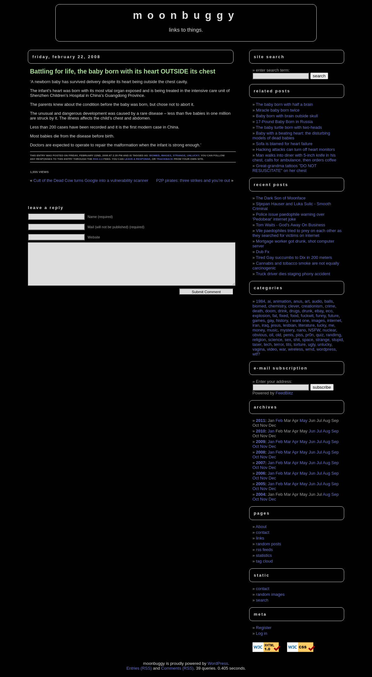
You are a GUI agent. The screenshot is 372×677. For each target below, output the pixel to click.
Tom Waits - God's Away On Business (290, 224)
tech (268, 344)
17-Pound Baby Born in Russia (284, 121)
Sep (335, 431)
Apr (295, 441)
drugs (294, 310)
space (307, 339)
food (294, 315)
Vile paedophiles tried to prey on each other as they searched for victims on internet (297, 233)
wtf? (256, 354)
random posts (268, 543)
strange (179, 155)
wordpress (326, 349)
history (282, 320)
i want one (299, 320)
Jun (312, 431)
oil (271, 334)
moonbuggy (186, 15)
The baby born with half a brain (284, 104)
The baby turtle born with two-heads (289, 127)
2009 (260, 441)
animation (282, 301)
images (166, 155)
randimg (333, 334)
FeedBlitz (284, 393)
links (260, 538)
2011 (260, 420)
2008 (260, 452)
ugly (311, 344)
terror (278, 344)
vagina (258, 349)
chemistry (277, 306)
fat (274, 315)
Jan (271, 431)
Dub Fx (262, 251)
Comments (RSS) (177, 668)
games (258, 320)
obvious (259, 334)
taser (256, 344)
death (257, 310)
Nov (263, 446)
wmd (309, 349)
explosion (261, 315)
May (304, 420)
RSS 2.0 (98, 159)
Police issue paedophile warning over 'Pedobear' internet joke (288, 217)
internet (334, 320)
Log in (261, 633)
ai (269, 301)
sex (288, 339)
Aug (326, 431)
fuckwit (307, 315)
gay (270, 320)
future (333, 315)
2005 (260, 483)
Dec (272, 446)
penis (288, 334)
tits (288, 344)
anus (297, 301)
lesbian (289, 325)
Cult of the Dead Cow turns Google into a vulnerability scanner (91, 180)
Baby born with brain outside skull (287, 115)
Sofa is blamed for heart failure (284, 143)
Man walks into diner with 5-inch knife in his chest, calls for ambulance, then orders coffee (294, 157)
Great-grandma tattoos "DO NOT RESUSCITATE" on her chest (284, 168)
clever (293, 306)
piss (299, 334)
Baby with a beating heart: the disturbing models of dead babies (291, 135)
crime (330, 306)
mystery (287, 330)
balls (328, 301)
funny (321, 315)
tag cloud (264, 561)
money (258, 330)
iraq (265, 325)
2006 (260, 473)
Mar (287, 441)
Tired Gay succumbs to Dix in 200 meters (294, 257)
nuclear (329, 330)
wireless (295, 349)
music (272, 330)
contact (262, 532)
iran (255, 325)
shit (296, 339)
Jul (319, 431)
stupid (337, 339)
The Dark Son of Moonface (280, 198)
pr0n (309, 334)
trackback (164, 159)
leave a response (137, 159)
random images (270, 594)
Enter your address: (274, 381)
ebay (319, 310)
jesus (276, 325)
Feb (279, 420)
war (282, 349)
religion (259, 339)
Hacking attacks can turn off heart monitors (295, 149)
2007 (260, 462)
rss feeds (264, 549)
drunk (307, 310)
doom (270, 310)
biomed (154, 155)
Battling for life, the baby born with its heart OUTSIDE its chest (123, 71)
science (275, 339)
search (262, 600)
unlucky (193, 155)
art (307, 301)
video (272, 349)
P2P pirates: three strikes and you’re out (193, 180)
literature (306, 325)
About (261, 526)
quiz (320, 334)
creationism (311, 306)
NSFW (314, 330)
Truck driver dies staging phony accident (293, 273)
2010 (260, 431)
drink (282, 310)
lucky (321, 325)
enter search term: (273, 70)
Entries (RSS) (139, 668)
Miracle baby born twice (278, 110)
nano (301, 330)
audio (317, 301)
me (331, 325)
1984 (260, 301)
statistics (264, 555)
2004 (260, 494)
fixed (283, 315)
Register (263, 627)
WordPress (218, 663)
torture (300, 344)
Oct (255, 446)
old (278, 334)
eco (329, 310)
